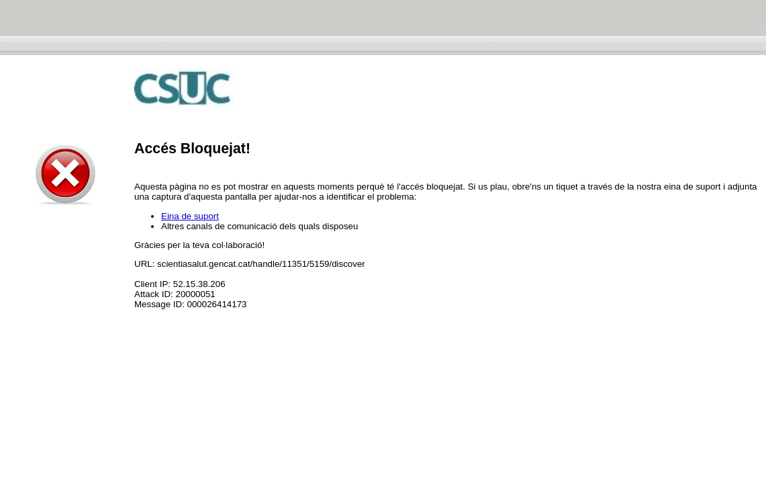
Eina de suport (190, 216)
